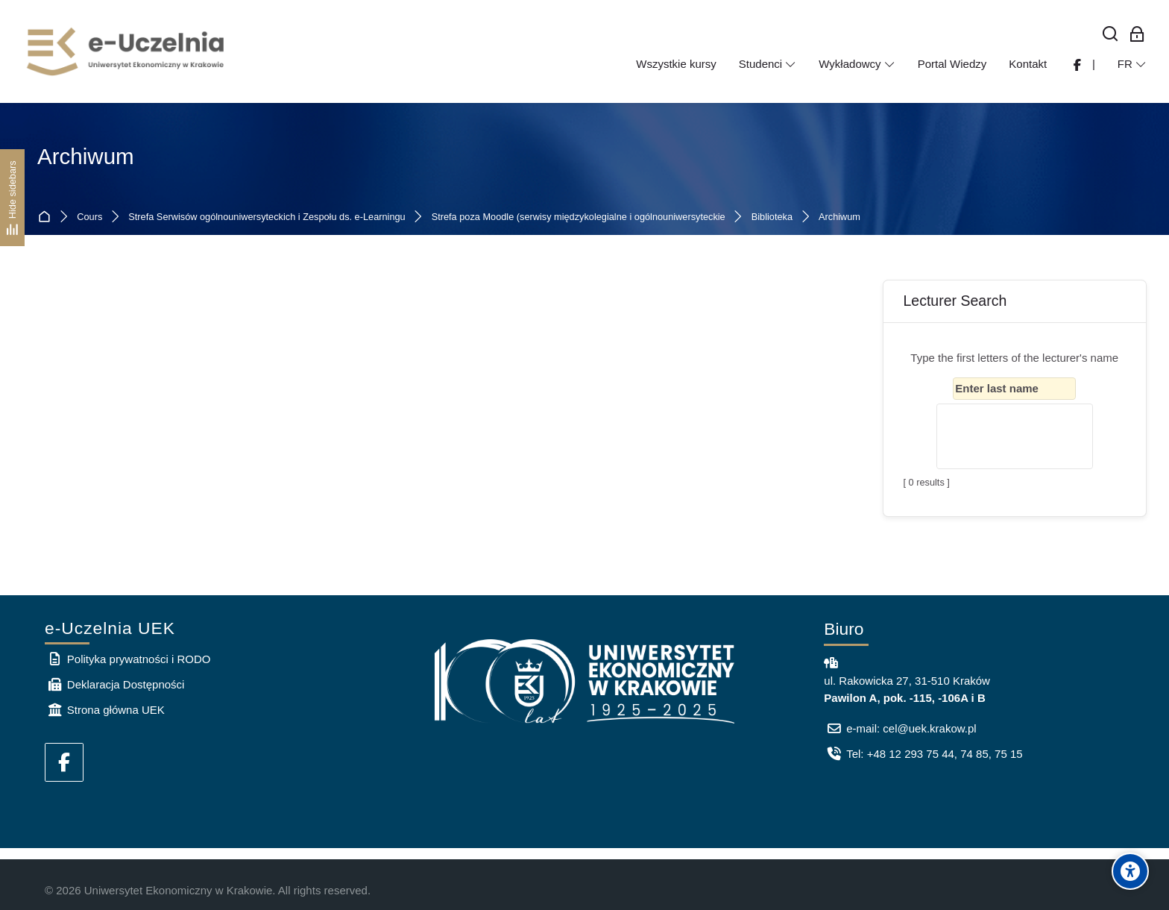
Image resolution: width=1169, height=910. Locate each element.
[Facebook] (64, 762)
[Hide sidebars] (12, 197)
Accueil (47, 217)
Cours (89, 217)
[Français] (1132, 64)
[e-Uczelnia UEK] (126, 51)
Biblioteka (772, 217)
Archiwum (839, 217)
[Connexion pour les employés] (1137, 34)
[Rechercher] (1110, 34)
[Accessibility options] (1130, 871)
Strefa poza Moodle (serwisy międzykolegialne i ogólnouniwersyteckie (578, 217)
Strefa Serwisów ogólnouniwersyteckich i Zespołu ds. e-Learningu (266, 217)
